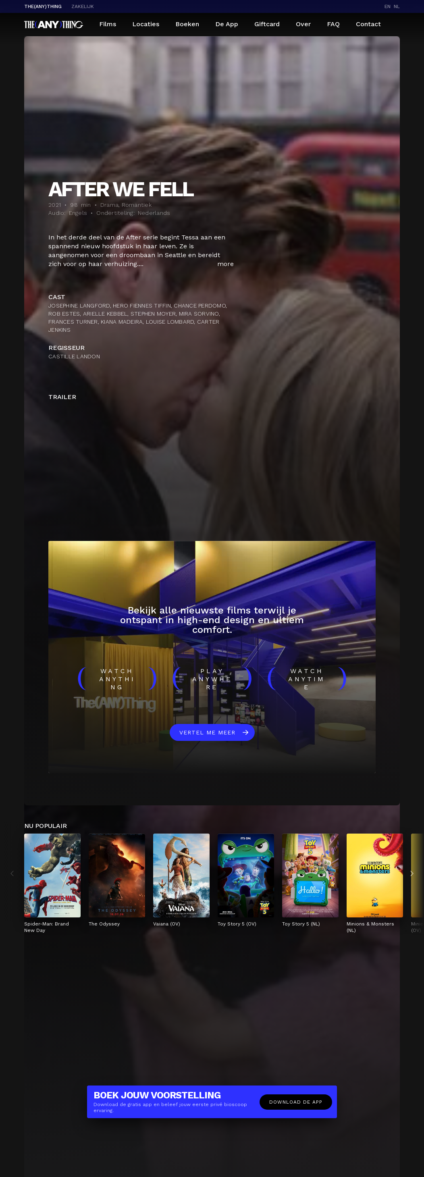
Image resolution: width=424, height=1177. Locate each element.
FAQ (333, 24)
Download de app (295, 1102)
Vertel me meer (207, 732)
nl (397, 6)
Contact (368, 24)
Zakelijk (82, 6)
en (388, 6)
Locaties (145, 24)
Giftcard (267, 24)
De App (226, 24)
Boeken (187, 24)
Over (303, 24)
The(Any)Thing (43, 6)
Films (107, 24)
